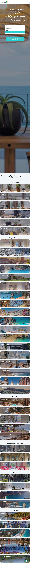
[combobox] (15, 27)
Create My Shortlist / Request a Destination (15, 39)
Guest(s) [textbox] (7, 30)
